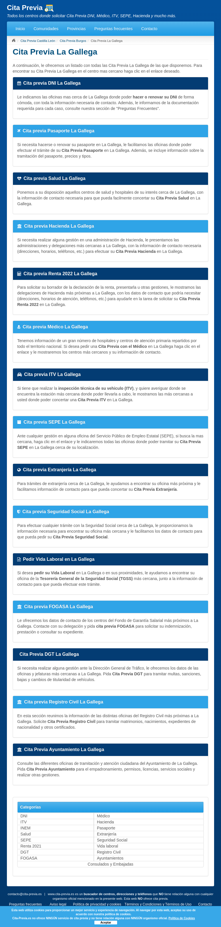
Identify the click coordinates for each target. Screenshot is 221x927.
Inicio (20, 28)
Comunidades (46, 28)
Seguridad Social (112, 840)
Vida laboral (107, 846)
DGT (24, 852)
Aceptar (105, 922)
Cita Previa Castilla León (37, 40)
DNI (23, 816)
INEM (25, 828)
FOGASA (28, 858)
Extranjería (107, 834)
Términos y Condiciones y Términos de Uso (158, 904)
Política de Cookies (182, 918)
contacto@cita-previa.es (25, 894)
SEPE (25, 840)
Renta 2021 (30, 846)
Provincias (76, 28)
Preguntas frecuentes (113, 28)
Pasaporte (106, 828)
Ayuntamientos (110, 858)
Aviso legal (58, 904)
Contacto (149, 28)
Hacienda (105, 822)
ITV (23, 822)
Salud (25, 834)
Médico (103, 816)
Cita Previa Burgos (73, 40)
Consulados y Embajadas (111, 864)
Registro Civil (109, 852)
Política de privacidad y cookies (97, 904)
